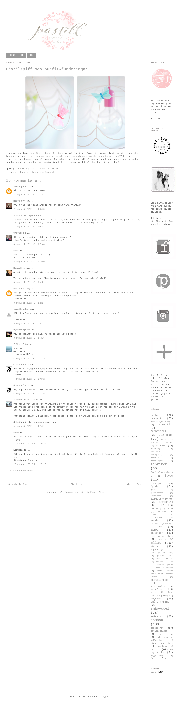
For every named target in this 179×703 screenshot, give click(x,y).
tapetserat (157, 628)
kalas (170, 508)
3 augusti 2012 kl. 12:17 (29, 303)
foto (169, 476)
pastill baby (165, 553)
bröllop (154, 443)
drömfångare (157, 461)
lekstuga (155, 536)
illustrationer (161, 498)
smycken (156, 598)
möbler (155, 546)
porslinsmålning (159, 586)
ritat (170, 592)
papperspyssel (159, 549)
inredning (166, 502)
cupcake (161, 445)
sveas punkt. (21, 186)
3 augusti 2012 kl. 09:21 (29, 282)
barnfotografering (160, 422)
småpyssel (48, 172)
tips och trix (162, 643)
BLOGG (12, 55)
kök (161, 527)
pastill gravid (165, 565)
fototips (156, 483)
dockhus (155, 458)
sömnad (157, 620)
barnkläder (165, 424)
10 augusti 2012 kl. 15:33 (29, 444)
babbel (155, 415)
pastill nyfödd (164, 568)
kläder (154, 515)
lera (170, 536)
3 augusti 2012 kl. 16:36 (29, 338)
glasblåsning (157, 493)
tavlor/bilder (159, 631)
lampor (36, 172)
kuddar (155, 520)
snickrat (157, 616)
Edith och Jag (21, 288)
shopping (162, 595)
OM (22, 55)
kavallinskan (21, 309)
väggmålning (157, 656)
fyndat (155, 486)
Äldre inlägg (134, 484)
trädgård (162, 646)
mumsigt (163, 539)
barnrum (24, 172)
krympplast (156, 517)
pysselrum (156, 589)
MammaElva (19, 268)
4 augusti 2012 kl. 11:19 (29, 358)
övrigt (155, 658)
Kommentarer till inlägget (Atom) (86, 492)
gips (153, 490)
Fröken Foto (20, 344)
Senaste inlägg (17, 484)
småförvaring (160, 601)
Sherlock (18, 233)
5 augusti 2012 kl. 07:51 (29, 426)
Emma (16, 250)
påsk (153, 592)
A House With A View (25, 400)
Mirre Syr (19, 201)
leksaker (157, 533)
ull (171, 649)
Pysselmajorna (21, 330)
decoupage (156, 449)
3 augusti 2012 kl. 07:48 (29, 244)
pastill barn (165, 556)
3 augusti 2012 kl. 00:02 (29, 226)
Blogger (104, 696)
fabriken (159, 464)
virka (160, 652)
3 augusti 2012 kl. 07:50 (29, 262)
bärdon (169, 443)
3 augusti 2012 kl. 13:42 (29, 323)
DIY (31, 55)
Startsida (76, 484)
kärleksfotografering (161, 524)
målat (156, 543)
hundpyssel (156, 496)
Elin (16, 432)
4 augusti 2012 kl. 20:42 (29, 379)
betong (164, 439)
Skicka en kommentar (22, 470)
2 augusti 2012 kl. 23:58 (29, 209)
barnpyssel (158, 431)
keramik (162, 511)
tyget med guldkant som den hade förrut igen (91, 156)
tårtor (155, 649)
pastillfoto (159, 580)
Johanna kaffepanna (25, 215)
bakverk (156, 418)
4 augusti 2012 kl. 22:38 (29, 393)
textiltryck (166, 634)
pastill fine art (164, 562)
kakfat (154, 508)
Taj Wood (70, 162)
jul (162, 505)
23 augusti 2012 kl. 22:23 (29, 464)
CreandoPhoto (21, 364)
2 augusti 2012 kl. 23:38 (29, 194)
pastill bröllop (164, 559)
